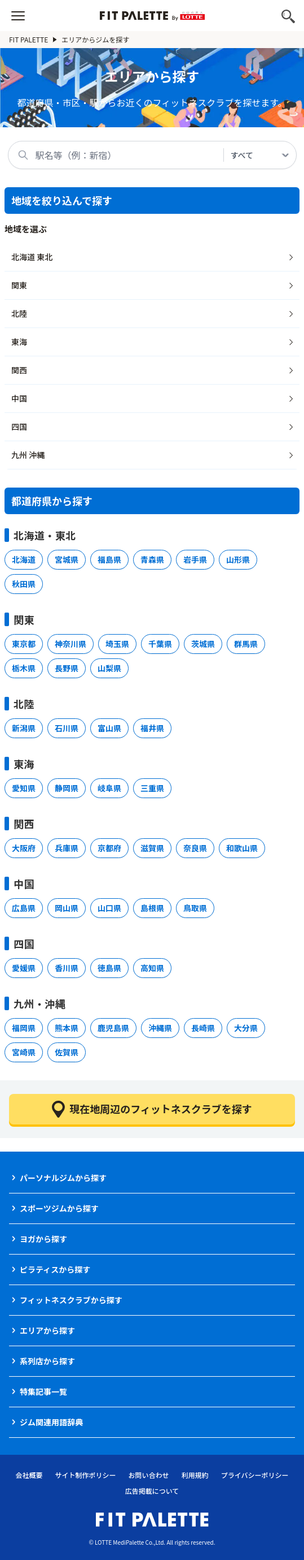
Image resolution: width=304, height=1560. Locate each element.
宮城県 (66, 559)
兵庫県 (66, 848)
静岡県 (66, 788)
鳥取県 (195, 907)
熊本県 (66, 1027)
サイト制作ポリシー (85, 1475)
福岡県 (24, 1027)
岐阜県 (109, 788)
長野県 (66, 668)
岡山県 (66, 907)
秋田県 (24, 583)
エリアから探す (47, 1330)
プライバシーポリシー (255, 1475)
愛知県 (24, 788)
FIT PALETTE (33, 39)
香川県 (66, 967)
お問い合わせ (149, 1475)
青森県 (152, 559)
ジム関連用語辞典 (51, 1422)
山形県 (238, 559)
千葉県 (160, 643)
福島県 (109, 559)
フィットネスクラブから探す (71, 1299)
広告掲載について (152, 1491)
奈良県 (195, 848)
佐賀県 (66, 1052)
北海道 (24, 559)
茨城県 (203, 643)
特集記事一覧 (43, 1391)
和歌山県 (242, 848)
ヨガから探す (43, 1238)
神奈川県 (70, 643)
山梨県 (109, 668)
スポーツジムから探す (59, 1208)
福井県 (152, 728)
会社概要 (29, 1475)
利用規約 (195, 1475)
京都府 (109, 848)
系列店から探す (47, 1361)
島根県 (152, 907)
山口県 (109, 907)
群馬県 (246, 643)
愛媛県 (24, 967)
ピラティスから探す (55, 1269)
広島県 (24, 907)
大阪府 (24, 848)
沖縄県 (160, 1027)
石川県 (66, 728)
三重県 (152, 788)
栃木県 (24, 668)
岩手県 (195, 559)
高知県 (152, 967)
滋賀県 (152, 848)
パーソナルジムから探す (63, 1177)
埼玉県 (117, 643)
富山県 (109, 728)
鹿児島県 (113, 1027)
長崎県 (203, 1027)
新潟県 (24, 728)
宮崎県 (24, 1052)
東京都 (24, 643)
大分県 (246, 1027)
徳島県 (109, 967)
